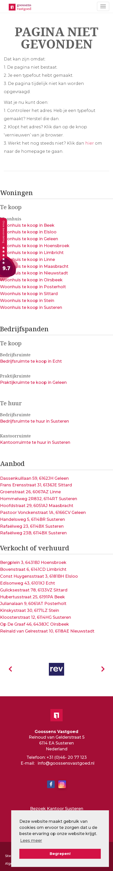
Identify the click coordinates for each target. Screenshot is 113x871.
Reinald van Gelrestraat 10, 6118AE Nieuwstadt (47, 631)
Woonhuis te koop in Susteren (31, 307)
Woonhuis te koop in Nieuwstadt (34, 273)
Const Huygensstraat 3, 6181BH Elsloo (39, 576)
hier (89, 143)
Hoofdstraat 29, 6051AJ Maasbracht (36, 505)
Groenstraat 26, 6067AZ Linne (30, 491)
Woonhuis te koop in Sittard (29, 293)
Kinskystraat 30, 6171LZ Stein (29, 610)
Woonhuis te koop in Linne (27, 259)
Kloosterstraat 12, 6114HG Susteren (35, 617)
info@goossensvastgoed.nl (66, 763)
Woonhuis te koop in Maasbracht (34, 266)
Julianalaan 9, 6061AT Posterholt (33, 603)
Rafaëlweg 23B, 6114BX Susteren (33, 533)
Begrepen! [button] (60, 853)
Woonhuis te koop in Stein (27, 300)
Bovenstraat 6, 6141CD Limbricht (33, 569)
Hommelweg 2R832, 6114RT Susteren (38, 498)
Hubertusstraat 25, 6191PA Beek (32, 597)
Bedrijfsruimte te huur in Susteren (34, 421)
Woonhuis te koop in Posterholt (33, 286)
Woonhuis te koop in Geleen (29, 238)
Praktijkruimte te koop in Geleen (33, 382)
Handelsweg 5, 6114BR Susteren (32, 519)
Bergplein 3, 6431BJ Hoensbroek (33, 562)
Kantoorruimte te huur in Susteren (35, 442)
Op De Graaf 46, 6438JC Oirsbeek (34, 624)
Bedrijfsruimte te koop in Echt (31, 361)
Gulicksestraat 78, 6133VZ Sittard (33, 590)
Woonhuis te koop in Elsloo (28, 232)
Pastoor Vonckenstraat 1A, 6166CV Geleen (43, 512)
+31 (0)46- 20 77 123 (67, 757)
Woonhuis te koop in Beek (27, 225)
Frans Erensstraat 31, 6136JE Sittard (36, 485)
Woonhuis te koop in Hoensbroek (34, 245)
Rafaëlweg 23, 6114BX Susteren (32, 526)
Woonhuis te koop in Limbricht (32, 252)
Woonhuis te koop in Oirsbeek (31, 279)
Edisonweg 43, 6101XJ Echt (27, 583)
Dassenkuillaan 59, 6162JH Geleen (34, 478)
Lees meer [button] (31, 840)
